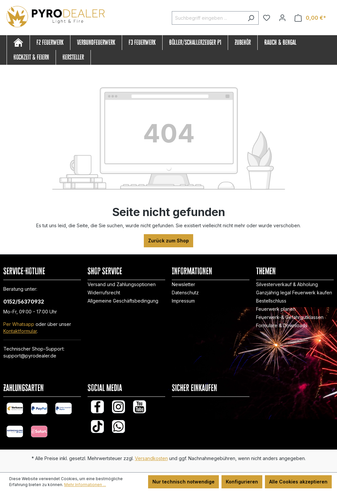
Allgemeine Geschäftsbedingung (123, 301)
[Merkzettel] (266, 17)
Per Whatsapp (18, 324)
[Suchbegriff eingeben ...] (208, 18)
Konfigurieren (242, 481)
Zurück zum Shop (168, 240)
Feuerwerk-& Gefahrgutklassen (290, 317)
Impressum (183, 301)
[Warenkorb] (310, 18)
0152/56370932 (23, 301)
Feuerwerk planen (276, 309)
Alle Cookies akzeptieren (298, 481)
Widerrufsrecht (104, 292)
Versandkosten (151, 458)
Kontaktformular (20, 331)
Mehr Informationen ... (85, 484)
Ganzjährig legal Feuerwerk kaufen (294, 292)
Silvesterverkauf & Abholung (287, 284)
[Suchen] (251, 18)
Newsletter (183, 284)
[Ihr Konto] (282, 17)
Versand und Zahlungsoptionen (122, 284)
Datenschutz (185, 292)
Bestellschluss (271, 301)
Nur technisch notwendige (183, 481)
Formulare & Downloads (281, 325)
